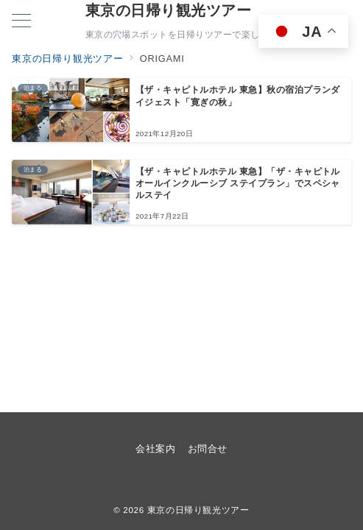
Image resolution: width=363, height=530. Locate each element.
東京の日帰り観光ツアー (168, 10)
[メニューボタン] (21, 22)
